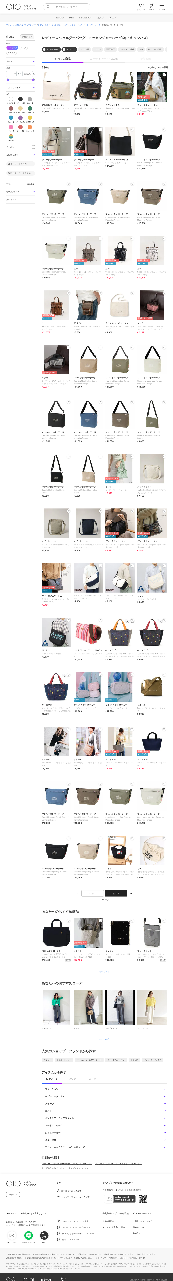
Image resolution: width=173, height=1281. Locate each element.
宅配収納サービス (135, 1258)
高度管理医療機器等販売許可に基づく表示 (41, 1258)
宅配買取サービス (116, 1258)
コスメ (100, 17)
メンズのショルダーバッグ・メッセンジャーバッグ (118, 1163)
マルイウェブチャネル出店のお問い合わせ (76, 1258)
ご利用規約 (10, 1254)
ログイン (13, 1194)
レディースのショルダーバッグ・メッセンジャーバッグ (67, 1163)
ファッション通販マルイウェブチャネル (21, 25)
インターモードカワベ (152, 1060)
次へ (116, 893)
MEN (71, 17)
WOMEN (60, 17)
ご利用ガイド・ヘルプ (142, 1221)
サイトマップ (101, 1258)
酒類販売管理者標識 (13, 1258)
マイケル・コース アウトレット (89, 1060)
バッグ (64, 25)
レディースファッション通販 (49, 25)
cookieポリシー (95, 1254)
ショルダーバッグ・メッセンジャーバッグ (84, 25)
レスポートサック (64, 1060)
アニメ (113, 17)
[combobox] (66, 6)
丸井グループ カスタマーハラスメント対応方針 (68, 1254)
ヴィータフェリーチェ (116, 1060)
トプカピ (134, 1060)
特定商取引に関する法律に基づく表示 (118, 1254)
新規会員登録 (108, 1221)
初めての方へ (138, 1227)
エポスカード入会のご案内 (114, 1227)
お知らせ (136, 1233)
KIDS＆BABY (85, 17)
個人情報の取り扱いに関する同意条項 (32, 1254)
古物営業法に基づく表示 (146, 1254)
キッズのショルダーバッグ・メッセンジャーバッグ (65, 1168)
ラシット (47, 1060)
